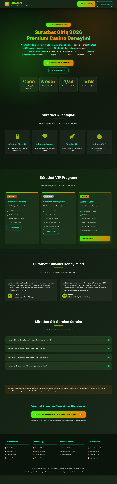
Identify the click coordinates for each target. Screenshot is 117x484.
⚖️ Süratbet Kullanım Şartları (97, 458)
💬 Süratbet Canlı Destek (68, 460)
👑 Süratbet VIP (38, 466)
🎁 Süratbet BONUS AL (58, 73)
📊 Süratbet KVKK (94, 469)
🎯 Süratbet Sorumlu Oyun (96, 465)
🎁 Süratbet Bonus (11, 463)
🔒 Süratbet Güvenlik (39, 459)
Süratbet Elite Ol (89, 249)
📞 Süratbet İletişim (66, 464)
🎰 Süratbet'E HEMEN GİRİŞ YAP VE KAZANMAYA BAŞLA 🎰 (58, 422)
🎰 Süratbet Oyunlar (11, 466)
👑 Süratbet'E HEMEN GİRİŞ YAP (58, 65)
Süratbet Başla (15, 235)
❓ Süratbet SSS (65, 456)
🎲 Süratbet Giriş (10, 455)
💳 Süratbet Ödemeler (40, 463)
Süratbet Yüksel (52, 240)
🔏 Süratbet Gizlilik (94, 461)
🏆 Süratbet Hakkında (40, 455)
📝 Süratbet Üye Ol (11, 459)
